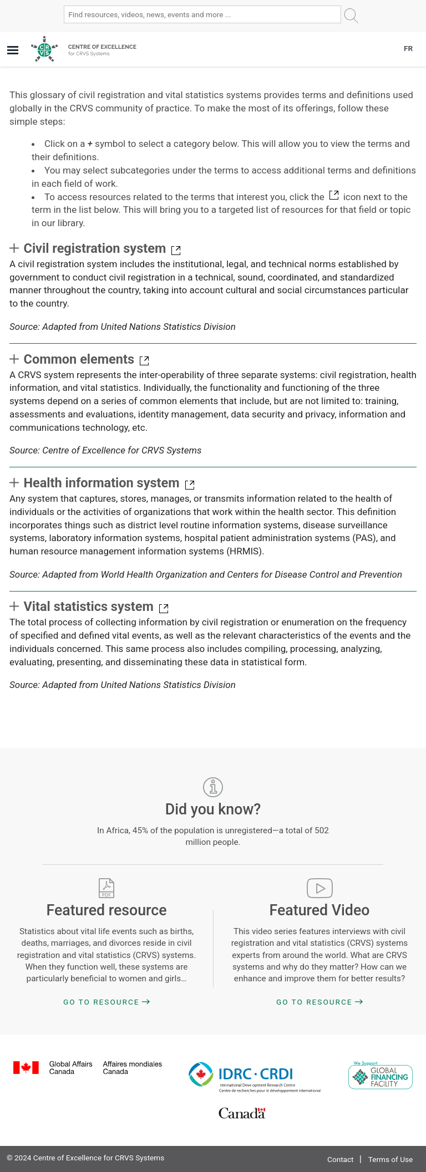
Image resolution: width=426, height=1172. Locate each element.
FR (408, 48)
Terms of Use (390, 1159)
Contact (340, 1159)
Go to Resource (101, 1001)
